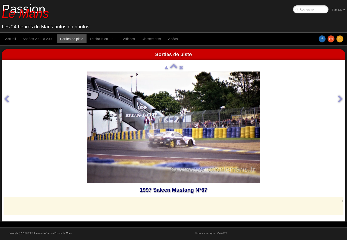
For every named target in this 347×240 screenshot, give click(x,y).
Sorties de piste (71, 39)
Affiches (129, 39)
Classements (151, 39)
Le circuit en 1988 (103, 39)
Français (338, 9)
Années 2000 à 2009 (38, 39)
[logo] (47, 16)
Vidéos (172, 39)
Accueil (10, 39)
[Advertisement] (172, 206)
